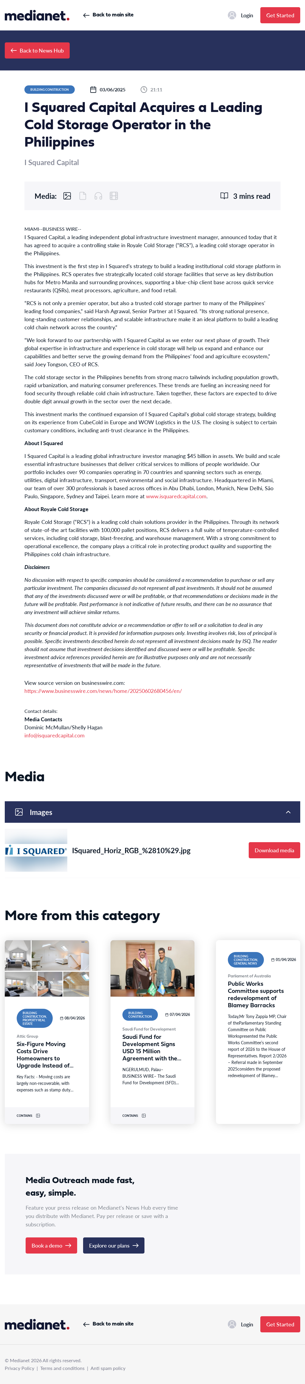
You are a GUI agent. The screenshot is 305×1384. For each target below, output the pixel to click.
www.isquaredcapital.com (176, 496)
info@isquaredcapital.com (54, 735)
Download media (274, 850)
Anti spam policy (108, 1368)
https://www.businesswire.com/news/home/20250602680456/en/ (103, 690)
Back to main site (108, 15)
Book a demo (51, 1245)
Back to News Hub (37, 50)
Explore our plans (114, 1245)
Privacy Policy (19, 1368)
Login (240, 15)
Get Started (280, 15)
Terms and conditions (62, 1368)
